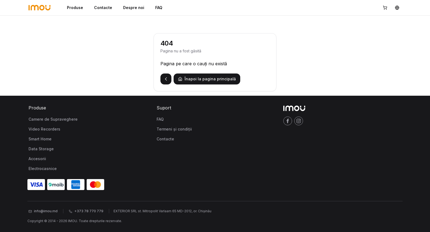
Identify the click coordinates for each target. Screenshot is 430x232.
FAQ (158, 7)
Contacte (103, 7)
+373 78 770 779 (86, 211)
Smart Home (40, 139)
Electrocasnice (43, 168)
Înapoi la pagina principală (207, 79)
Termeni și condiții (174, 129)
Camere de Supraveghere (53, 119)
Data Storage (41, 148)
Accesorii (37, 158)
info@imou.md (43, 211)
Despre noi (133, 7)
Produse (75, 7)
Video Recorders (44, 129)
